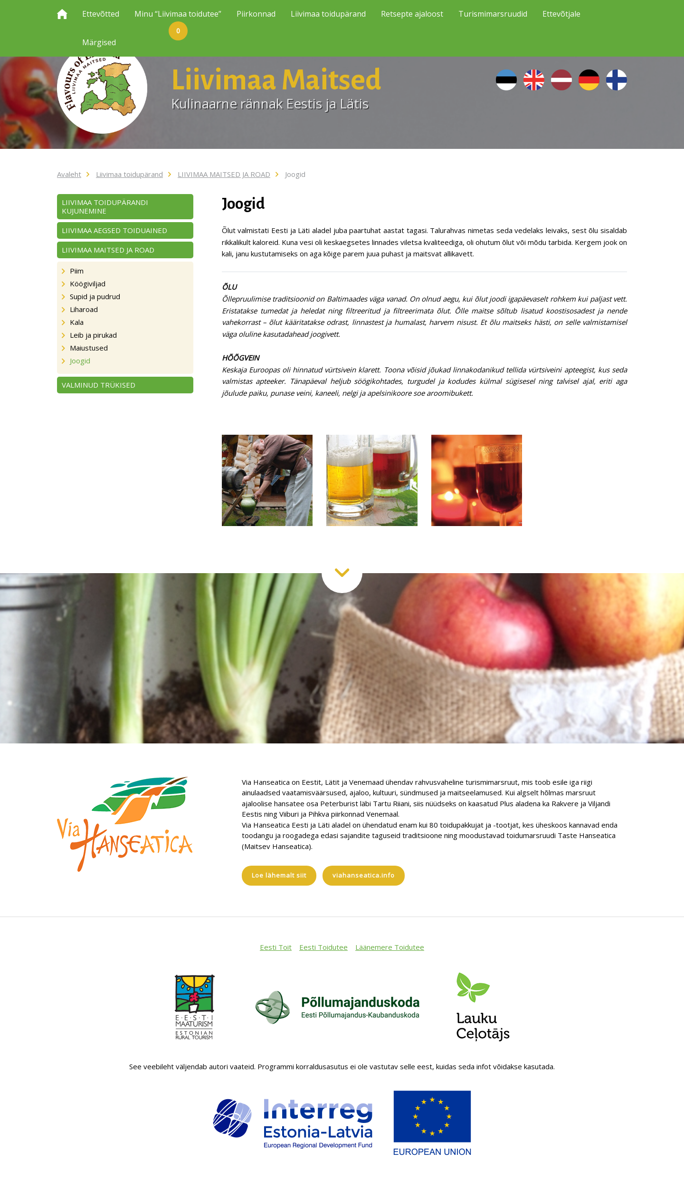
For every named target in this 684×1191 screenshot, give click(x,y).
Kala (77, 322)
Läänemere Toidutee (389, 947)
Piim (77, 270)
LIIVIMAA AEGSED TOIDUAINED (114, 230)
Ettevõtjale (561, 14)
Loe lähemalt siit (279, 875)
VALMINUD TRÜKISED (98, 385)
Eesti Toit (276, 947)
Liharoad (84, 309)
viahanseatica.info (363, 875)
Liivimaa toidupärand (328, 14)
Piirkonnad (256, 14)
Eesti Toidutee (323, 947)
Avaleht (69, 174)
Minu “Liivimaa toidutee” (177, 19)
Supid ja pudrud (95, 296)
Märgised (99, 42)
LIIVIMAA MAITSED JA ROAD (224, 174)
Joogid (295, 174)
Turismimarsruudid (492, 14)
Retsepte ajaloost (412, 14)
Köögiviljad (87, 283)
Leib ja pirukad (93, 335)
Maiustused (89, 347)
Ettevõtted (100, 14)
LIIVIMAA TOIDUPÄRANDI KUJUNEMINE (105, 206)
